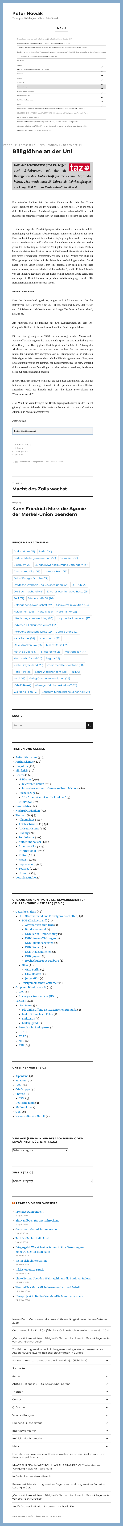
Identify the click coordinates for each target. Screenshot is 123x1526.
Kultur (23, 855)
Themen (20, 74)
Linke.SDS (28, 1018)
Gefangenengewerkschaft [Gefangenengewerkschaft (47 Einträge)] (33, 604)
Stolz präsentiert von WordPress (44, 1516)
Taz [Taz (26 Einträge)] (75, 671)
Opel (18, 1111)
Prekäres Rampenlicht (30, 1211)
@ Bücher (25, 779)
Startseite (20, 61)
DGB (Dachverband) (34, 920)
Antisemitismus (29, 828)
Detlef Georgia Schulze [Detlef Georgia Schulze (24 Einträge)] (31, 578)
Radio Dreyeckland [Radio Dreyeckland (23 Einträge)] (28, 665)
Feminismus (26, 837)
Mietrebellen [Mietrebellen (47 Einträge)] (75, 651)
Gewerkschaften (26, 911)
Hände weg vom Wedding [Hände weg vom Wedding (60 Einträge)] (33, 618)
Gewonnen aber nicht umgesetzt (36, 1229)
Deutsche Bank (25, 1102)
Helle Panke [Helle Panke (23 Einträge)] (66, 611)
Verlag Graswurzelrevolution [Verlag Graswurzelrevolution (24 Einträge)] (49, 678)
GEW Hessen (33, 974)
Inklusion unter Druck (30, 1269)
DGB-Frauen (33, 947)
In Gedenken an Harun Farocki (28, 117)
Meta (19, 104)
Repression (26, 864)
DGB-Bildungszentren (39, 942)
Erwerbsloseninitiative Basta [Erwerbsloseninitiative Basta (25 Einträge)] (67, 591)
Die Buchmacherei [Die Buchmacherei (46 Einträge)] (28, 591)
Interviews (25, 801)
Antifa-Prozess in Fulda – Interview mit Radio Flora (34, 130)
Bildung (19, 448)
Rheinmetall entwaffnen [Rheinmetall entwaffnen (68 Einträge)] (65, 665)
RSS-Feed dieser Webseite (36, 1203)
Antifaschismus (28, 824)
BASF (19, 1085)
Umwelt (24, 873)
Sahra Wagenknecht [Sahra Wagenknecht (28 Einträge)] (51, 671)
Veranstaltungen (23, 87)
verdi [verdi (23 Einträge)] (19, 678)
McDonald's (23, 1107)
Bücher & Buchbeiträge (25, 91)
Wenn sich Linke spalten (31, 1260)
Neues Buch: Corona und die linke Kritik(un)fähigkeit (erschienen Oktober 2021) (44, 39)
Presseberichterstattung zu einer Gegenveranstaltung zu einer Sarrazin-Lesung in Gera (47, 122)
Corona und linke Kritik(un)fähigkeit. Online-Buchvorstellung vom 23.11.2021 (43, 43)
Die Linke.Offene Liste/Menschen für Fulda (49, 1009)
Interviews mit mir (23, 95)
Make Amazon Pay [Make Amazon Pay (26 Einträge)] (28, 645)
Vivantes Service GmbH (30, 1116)
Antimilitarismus (26, 757)
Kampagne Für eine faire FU (41, 462)
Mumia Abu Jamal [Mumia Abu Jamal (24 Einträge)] (28, 658)
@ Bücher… (21, 82)
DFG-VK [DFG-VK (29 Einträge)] (79, 584)
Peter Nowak (27, 13)
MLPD (22, 1036)
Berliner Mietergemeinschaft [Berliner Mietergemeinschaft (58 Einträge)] (35, 558)
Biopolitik (22, 766)
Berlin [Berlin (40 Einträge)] (45, 551)
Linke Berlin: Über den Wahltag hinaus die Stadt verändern (53, 1278)
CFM (22, 1098)
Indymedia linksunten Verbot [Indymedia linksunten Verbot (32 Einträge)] (35, 625)
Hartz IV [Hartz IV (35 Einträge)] (45, 611)
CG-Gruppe (23, 1089)
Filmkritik (22, 770)
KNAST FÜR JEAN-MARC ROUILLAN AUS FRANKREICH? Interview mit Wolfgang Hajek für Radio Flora (52, 113)
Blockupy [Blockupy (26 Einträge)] (22, 564)
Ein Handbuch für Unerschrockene (37, 1220)
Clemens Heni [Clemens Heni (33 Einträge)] (55, 571)
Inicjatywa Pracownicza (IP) (36, 996)
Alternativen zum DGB (39, 925)
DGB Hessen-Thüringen (40, 938)
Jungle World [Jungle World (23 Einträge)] (67, 631)
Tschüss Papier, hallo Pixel (32, 1238)
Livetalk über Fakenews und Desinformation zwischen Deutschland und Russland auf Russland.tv (51, 109)
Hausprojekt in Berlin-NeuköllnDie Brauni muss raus (49, 1296)
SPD (21, 1045)
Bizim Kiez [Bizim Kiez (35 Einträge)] (69, 558)
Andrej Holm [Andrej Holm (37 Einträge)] (24, 551)
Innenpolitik (21, 451)
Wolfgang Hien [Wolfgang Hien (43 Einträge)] (26, 691)
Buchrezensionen (33, 784)
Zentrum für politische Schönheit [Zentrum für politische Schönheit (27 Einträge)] (66, 691)
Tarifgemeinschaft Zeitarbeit (40, 982)
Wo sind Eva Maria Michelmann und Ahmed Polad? (48, 1287)
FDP (21, 1032)
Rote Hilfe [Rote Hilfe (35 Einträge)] (22, 671)
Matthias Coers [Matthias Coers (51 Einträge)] (25, 651)
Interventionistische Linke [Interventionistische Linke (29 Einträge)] (33, 631)
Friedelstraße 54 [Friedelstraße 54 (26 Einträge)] (41, 598)
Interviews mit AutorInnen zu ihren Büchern (50, 788)
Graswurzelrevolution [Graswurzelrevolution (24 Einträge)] (72, 604)
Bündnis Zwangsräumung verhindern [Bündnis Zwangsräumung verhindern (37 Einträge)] (61, 564)
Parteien (21, 1000)
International (27, 850)
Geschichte (23, 806)
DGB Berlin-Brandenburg (41, 933)
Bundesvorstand (35, 929)
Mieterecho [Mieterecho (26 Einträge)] (51, 651)
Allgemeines (26, 819)
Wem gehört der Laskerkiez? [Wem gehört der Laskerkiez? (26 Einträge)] (56, 685)
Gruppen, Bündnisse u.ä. (31, 987)
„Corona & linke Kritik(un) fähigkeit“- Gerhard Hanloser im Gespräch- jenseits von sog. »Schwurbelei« (51, 47)
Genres (19, 78)
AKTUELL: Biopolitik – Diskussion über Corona (33, 69)
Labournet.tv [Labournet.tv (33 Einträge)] (49, 638)
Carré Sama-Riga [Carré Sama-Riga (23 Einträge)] (27, 571)
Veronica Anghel (26, 877)
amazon (21, 1080)
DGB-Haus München (38, 951)
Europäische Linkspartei (34, 1027)
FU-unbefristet (24, 462)
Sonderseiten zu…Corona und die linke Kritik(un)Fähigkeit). (37, 56)
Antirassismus (25, 761)
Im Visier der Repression (25, 100)
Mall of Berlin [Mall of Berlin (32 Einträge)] (57, 645)
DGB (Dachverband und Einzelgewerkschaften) (48, 916)
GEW (25, 965)
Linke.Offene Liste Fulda (37, 1014)
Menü (61, 28)
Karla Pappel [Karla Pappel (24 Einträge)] (24, 638)
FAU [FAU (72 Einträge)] (19, 598)
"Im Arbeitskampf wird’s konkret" (44, 797)
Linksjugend (30, 1023)
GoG (21, 991)
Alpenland (22, 1076)
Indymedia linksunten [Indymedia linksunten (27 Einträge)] (73, 618)
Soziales (19, 454)
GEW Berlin (32, 969)
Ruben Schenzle (58, 462)
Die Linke (25, 1005)
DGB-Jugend (33, 956)
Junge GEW (32, 978)
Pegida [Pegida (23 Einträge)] (53, 658)
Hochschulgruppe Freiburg (42, 960)
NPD (21, 1040)
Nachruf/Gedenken (28, 810)
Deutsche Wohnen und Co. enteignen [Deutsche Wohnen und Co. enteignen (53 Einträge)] (41, 584)
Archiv (19, 65)
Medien (23, 859)
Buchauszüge (27, 792)
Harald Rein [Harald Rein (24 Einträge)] (24, 611)
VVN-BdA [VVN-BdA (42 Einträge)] (22, 685)
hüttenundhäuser (30, 841)
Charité (20, 1093)
